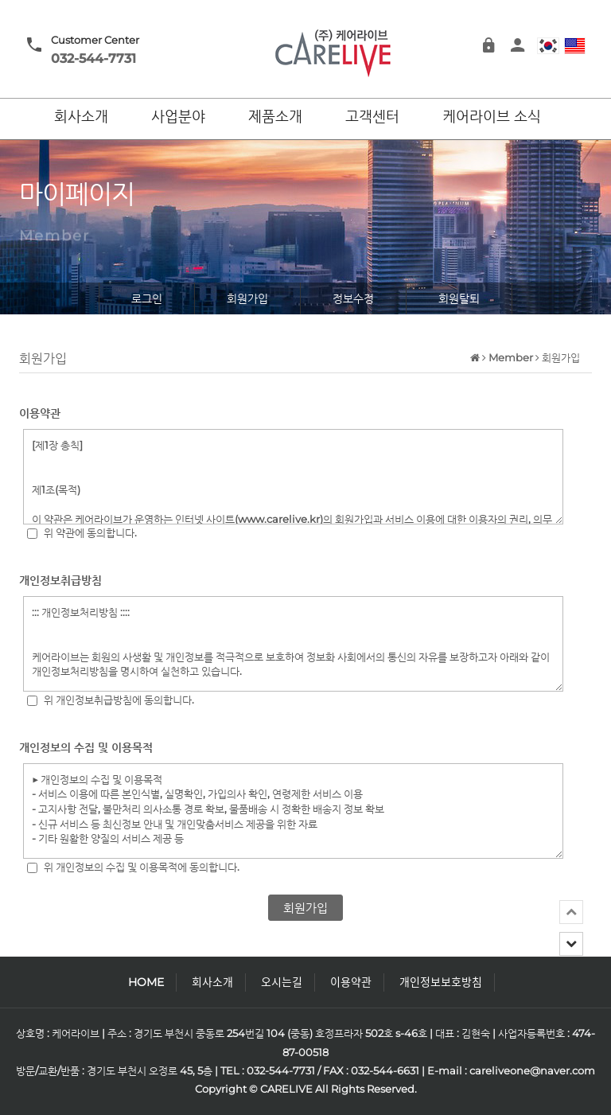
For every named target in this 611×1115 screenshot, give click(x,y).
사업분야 (178, 117)
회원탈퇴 (459, 298)
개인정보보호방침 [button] (440, 982)
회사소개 (81, 117)
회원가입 (247, 298)
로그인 (146, 298)
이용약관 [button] (351, 982)
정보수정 (353, 298)
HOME (146, 982)
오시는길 (281, 982)
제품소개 (275, 117)
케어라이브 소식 (491, 117)
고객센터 (372, 117)
